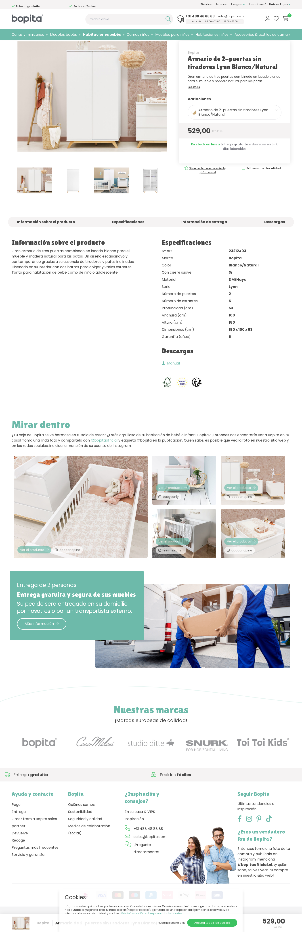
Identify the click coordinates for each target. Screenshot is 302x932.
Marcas (221, 4)
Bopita (193, 66)
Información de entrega (204, 236)
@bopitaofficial (104, 454)
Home (16, 46)
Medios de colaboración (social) (89, 848)
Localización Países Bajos (269, 4)
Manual (171, 377)
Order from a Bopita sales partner (34, 841)
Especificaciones (128, 236)
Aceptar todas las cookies (212, 923)
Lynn (62, 46)
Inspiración (134, 837)
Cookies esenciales (172, 923)
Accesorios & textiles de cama (261, 34)
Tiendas (206, 4)
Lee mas (194, 101)
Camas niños (138, 34)
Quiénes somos (81, 823)
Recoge (18, 858)
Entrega (19, 830)
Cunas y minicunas (28, 34)
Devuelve (20, 851)
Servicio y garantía (28, 873)
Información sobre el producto (46, 236)
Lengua (238, 4)
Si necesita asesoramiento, (41, 4)
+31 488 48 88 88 (200, 16)
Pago (16, 823)
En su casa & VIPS (140, 830)
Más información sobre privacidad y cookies (151, 913)
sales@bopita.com (231, 16)
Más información (42, 642)
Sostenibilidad (80, 830)
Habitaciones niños (212, 34)
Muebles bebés (63, 34)
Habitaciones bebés (102, 34)
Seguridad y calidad (85, 837)
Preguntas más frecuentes (35, 866)
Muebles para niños (172, 34)
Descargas (274, 236)
